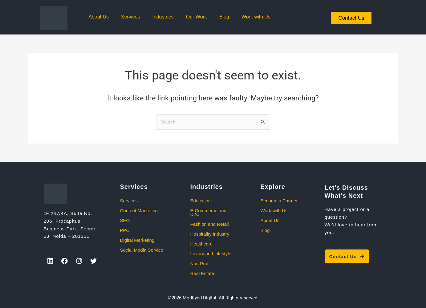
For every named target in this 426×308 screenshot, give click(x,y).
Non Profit (200, 263)
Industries (162, 16)
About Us (98, 16)
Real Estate (202, 273)
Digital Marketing (137, 240)
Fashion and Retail (209, 224)
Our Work (196, 16)
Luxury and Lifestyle (210, 253)
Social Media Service (141, 250)
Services (130, 16)
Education (200, 200)
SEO (125, 220)
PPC (125, 230)
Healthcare (201, 243)
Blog (224, 16)
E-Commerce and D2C (208, 212)
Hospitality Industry (209, 234)
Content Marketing (139, 210)
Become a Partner (279, 200)
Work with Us (255, 16)
